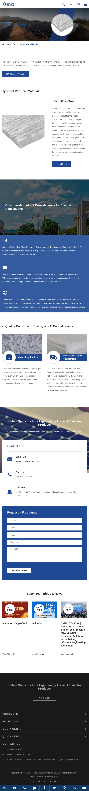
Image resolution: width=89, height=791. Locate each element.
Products (17, 44)
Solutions (44, 723)
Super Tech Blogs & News (44, 593)
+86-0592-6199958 (24, 477)
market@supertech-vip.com (27, 461)
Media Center (44, 730)
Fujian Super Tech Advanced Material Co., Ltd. (41, 774)
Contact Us (11, 745)
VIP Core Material (30, 44)
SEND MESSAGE (19, 570)
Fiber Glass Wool (63, 101)
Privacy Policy (53, 778)
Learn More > (61, 164)
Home (8, 44)
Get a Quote (44, 699)
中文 (71, 4)
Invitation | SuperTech (14, 623)
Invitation (37, 623)
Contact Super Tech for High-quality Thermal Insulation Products (45, 688)
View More (8, 654)
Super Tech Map (37, 778)
